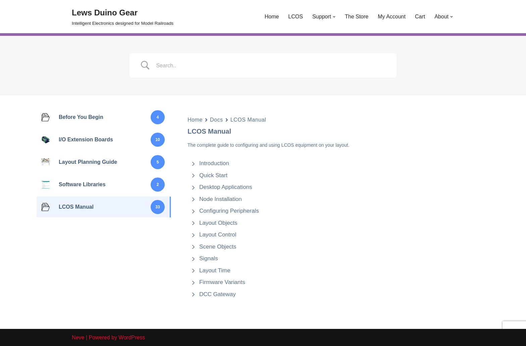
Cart (420, 16)
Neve (78, 337)
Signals (208, 258)
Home (272, 16)
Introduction (214, 163)
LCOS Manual (248, 120)
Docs (216, 120)
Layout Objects (218, 223)
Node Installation (220, 199)
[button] (334, 16)
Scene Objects (217, 247)
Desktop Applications (225, 187)
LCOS (295, 16)
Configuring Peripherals (229, 211)
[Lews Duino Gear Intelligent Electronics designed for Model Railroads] (122, 16)
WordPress (131, 337)
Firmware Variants (222, 282)
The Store (356, 16)
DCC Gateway (217, 294)
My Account (392, 16)
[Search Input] (271, 65)
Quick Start (213, 175)
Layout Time (214, 270)
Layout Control (217, 234)
